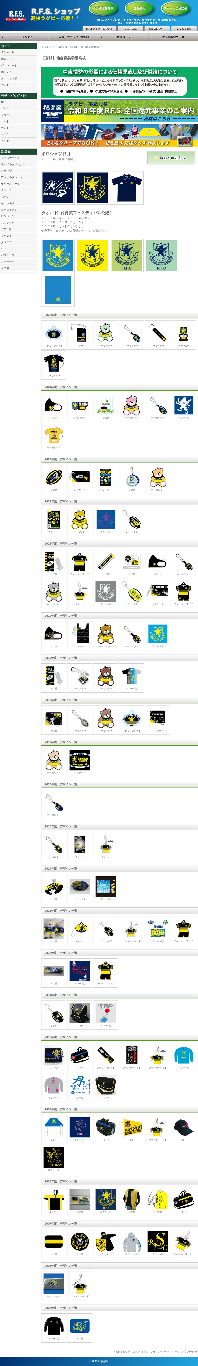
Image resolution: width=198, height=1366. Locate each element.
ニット (5, 121)
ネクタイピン (9, 209)
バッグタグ (7, 222)
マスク (5, 134)
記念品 (6, 151)
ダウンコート (9, 65)
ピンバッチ (7, 216)
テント (5, 127)
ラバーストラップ (11, 183)
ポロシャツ (7, 58)
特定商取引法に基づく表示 (130, 1351)
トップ (45, 47)
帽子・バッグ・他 (13, 95)
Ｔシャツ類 (7, 52)
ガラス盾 (6, 229)
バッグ (5, 108)
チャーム (6, 190)
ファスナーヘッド (11, 157)
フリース (6, 114)
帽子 (3, 101)
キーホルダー (9, 203)
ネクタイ (6, 235)
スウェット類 (9, 78)
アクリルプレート (11, 177)
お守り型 (6, 170)
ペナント (6, 196)
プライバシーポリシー (163, 1351)
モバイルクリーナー (13, 164)
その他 (5, 84)
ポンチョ (6, 71)
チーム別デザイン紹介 (65, 47)
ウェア (6, 46)
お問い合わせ (189, 1351)
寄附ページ (124, 37)
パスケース (7, 255)
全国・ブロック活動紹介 (74, 37)
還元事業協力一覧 (173, 37)
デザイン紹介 (24, 37)
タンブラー (7, 242)
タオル (5, 248)
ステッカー (7, 261)
